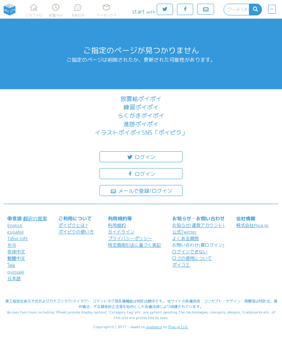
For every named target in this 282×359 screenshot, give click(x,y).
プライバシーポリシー (130, 238)
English (14, 225)
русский (15, 272)
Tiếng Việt (17, 238)
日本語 (14, 278)
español (15, 232)
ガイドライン (121, 232)
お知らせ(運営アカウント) (198, 225)
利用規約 (117, 225)
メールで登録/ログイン (141, 190)
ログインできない (189, 252)
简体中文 (16, 252)
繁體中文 (16, 258)
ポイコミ (181, 265)
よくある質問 (185, 238)
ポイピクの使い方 (76, 232)
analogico (154, 326)
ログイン (141, 156)
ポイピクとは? (73, 225)
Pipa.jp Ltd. (178, 326)
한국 (11, 245)
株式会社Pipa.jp (252, 225)
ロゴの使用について (192, 258)
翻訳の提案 (35, 218)
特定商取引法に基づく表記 (134, 245)
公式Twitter (184, 232)
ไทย (11, 265)
